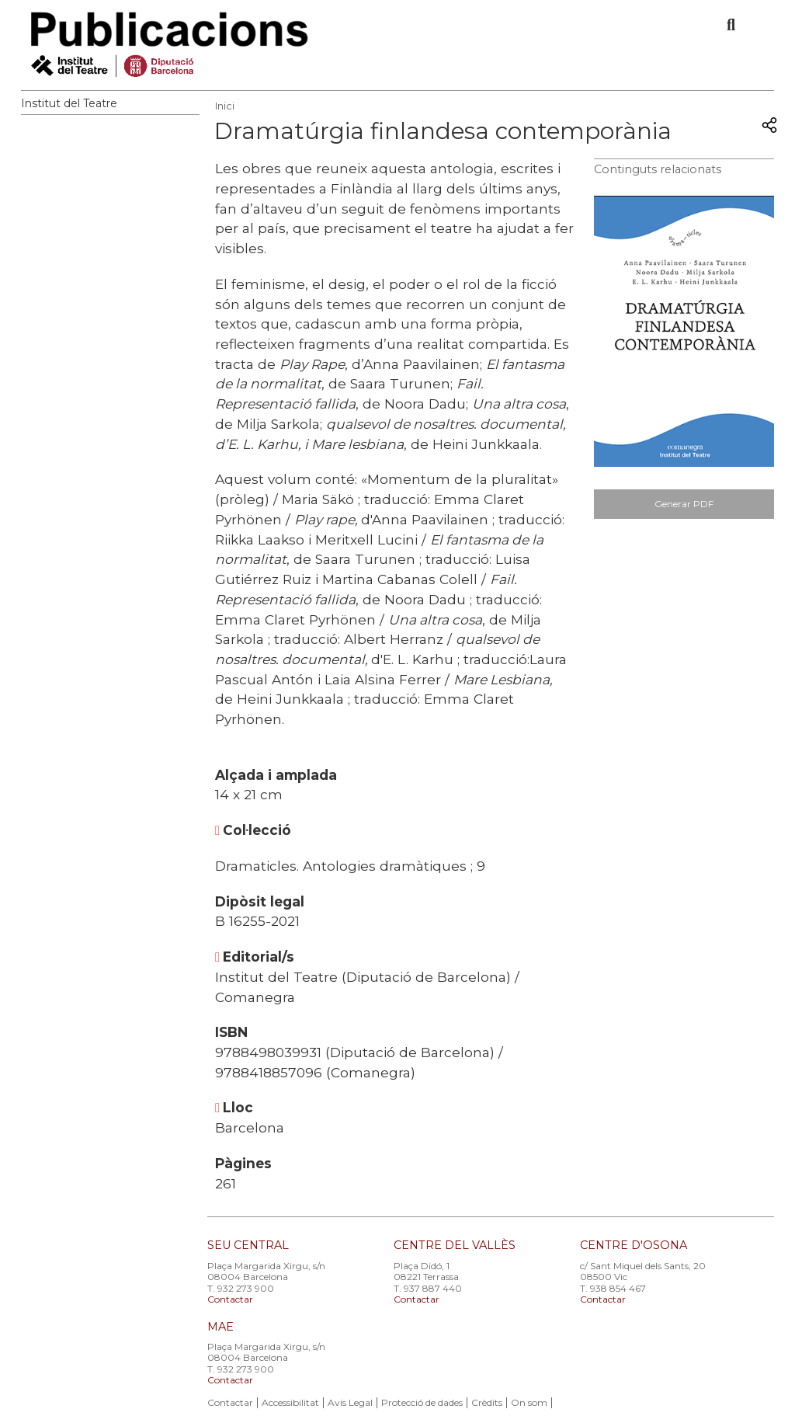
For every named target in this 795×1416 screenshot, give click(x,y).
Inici (224, 105)
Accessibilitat (290, 1402)
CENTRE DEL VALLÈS (455, 1245)
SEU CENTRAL (248, 1245)
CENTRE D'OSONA (633, 1245)
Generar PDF (683, 504)
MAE (220, 1327)
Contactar (230, 1299)
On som (529, 1402)
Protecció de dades (422, 1402)
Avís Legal (350, 1402)
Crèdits (486, 1402)
